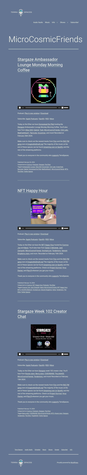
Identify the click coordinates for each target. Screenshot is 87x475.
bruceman (42, 133)
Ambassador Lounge (28, 167)
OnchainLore (46, 251)
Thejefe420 (34, 416)
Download (44, 113)
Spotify (41, 119)
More (52, 119)
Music (47, 22)
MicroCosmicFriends (52, 130)
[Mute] (62, 107)
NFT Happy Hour (33, 190)
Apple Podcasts (32, 119)
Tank (41, 130)
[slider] (41, 107)
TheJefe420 (59, 374)
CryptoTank (59, 167)
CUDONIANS (49, 374)
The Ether (48, 164)
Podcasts (35, 164)
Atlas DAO (29, 130)
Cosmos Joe (26, 287)
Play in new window (32, 113)
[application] (43, 107)
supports (55, 155)
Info (53, 22)
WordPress (74, 462)
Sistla (54, 290)
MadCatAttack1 (23, 133)
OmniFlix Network (26, 290)
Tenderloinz (56, 251)
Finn (55, 141)
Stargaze (21, 127)
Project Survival (56, 268)
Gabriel (36, 130)
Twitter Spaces (28, 171)
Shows (62, 22)
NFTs (66, 169)
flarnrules (33, 133)
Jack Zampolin (35, 287)
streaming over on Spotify (53, 147)
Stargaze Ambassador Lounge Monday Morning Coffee (40, 65)
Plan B (29, 271)
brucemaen (45, 167)
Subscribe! (75, 22)
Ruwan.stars (30, 374)
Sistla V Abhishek (51, 248)
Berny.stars (40, 374)
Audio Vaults (38, 22)
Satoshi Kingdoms (46, 290)
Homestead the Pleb (46, 124)
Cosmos (29, 164)
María (26, 248)
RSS (47, 119)
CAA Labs (64, 130)
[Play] (20, 107)
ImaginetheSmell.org (35, 144)
